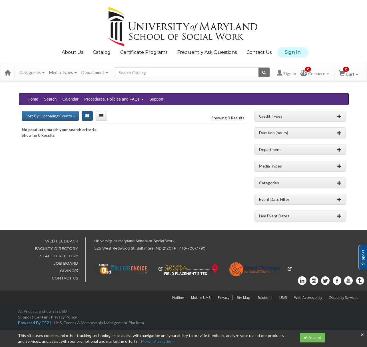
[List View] (101, 116)
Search (50, 99)
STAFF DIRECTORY (59, 256)
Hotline (178, 297)
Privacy (223, 297)
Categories (32, 72)
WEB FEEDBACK (61, 241)
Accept (313, 337)
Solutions (264, 297)
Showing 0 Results (227, 117)
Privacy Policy (64, 317)
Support (156, 99)
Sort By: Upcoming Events (50, 115)
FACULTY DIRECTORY (56, 248)
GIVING (69, 271)
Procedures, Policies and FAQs (114, 99)
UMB (283, 297)
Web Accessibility (308, 297)
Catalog (102, 52)
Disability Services (343, 297)
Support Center (33, 317)
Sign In (292, 52)
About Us (72, 52)
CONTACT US (65, 278)
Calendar (70, 99)
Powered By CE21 (35, 322)
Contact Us (259, 52)
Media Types (63, 72)
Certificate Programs (143, 52)
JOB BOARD (65, 263)
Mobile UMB (201, 297)
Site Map (243, 297)
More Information (157, 341)
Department (94, 72)
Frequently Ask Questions (207, 52)
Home (33, 99)
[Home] (7, 72)
